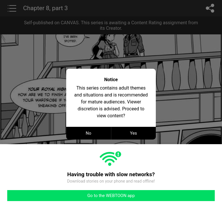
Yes (133, 133)
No (88, 133)
